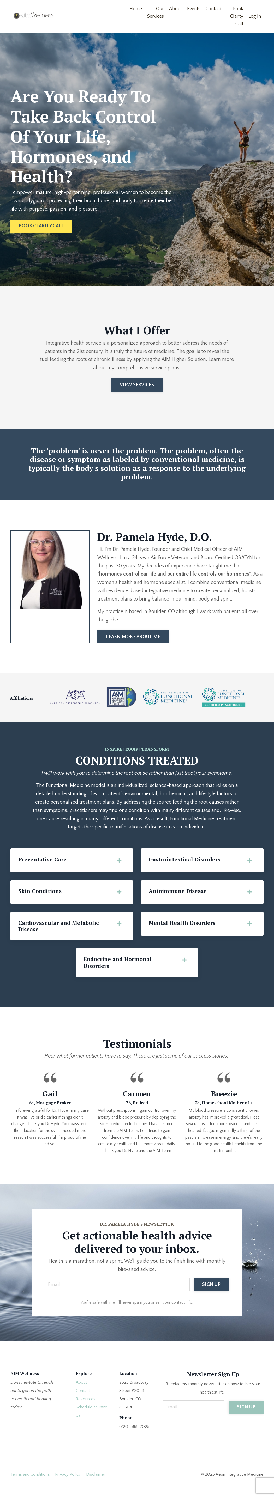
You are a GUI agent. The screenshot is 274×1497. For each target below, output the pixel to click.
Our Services (155, 12)
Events (193, 8)
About (175, 8)
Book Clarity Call (236, 16)
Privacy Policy (68, 1485)
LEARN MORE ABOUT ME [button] (133, 646)
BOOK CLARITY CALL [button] (41, 226)
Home (135, 8)
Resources (86, 1409)
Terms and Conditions (30, 1485)
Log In (254, 16)
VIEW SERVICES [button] (137, 385)
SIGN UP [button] (211, 1294)
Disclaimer (95, 1485)
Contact (214, 8)
